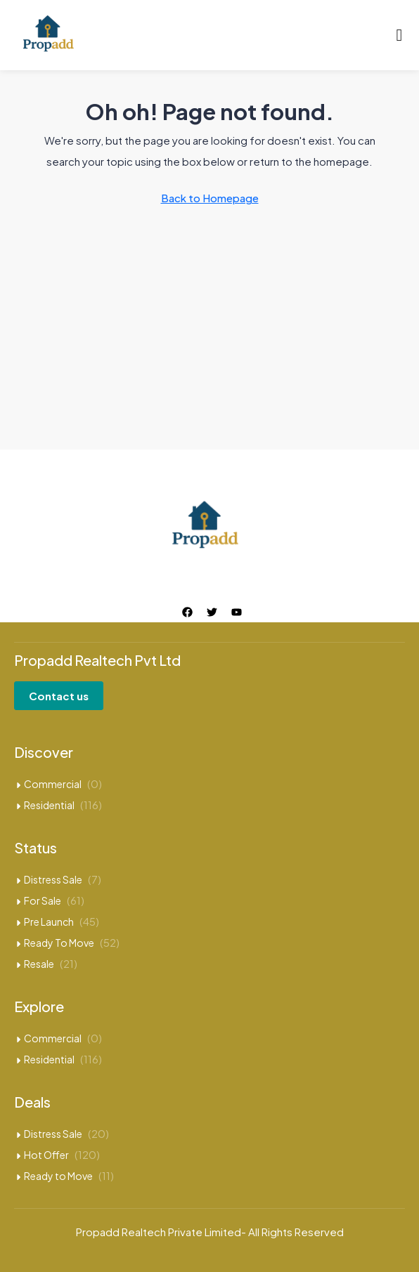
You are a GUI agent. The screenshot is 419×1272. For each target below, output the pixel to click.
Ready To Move (59, 942)
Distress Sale (53, 879)
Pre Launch (49, 921)
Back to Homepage (210, 197)
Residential (49, 805)
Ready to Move (58, 1175)
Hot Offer (46, 1154)
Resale (39, 963)
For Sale (42, 900)
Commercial (53, 784)
